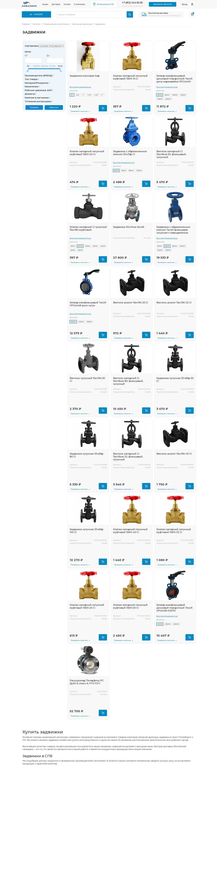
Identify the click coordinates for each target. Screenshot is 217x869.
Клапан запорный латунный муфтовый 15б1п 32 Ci (173, 531)
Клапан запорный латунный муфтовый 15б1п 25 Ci (87, 606)
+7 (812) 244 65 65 (132, 2)
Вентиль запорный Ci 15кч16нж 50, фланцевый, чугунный (171, 154)
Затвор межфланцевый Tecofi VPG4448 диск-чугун (88, 304)
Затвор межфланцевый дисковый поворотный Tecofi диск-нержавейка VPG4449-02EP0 (174, 80)
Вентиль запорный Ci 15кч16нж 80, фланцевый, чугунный (128, 381)
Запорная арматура (82, 24)
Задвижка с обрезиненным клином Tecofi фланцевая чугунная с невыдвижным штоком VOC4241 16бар (173, 231)
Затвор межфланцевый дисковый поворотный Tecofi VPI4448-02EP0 (174, 608)
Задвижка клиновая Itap (85, 75)
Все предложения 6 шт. (80, 87)
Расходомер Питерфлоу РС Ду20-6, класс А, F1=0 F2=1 (87, 682)
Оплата (67, 4)
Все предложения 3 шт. (167, 616)
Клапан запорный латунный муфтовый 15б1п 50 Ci (130, 606)
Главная (26, 24)
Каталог (36, 14)
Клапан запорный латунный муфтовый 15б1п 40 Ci (130, 531)
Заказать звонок (162, 4)
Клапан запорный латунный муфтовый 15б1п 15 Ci (130, 77)
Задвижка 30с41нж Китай (128, 227)
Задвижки (100, 24)
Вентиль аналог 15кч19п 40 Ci (174, 453)
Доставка (56, 4)
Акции (45, 4)
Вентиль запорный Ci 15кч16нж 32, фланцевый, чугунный (128, 456)
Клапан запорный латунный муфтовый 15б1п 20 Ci (87, 153)
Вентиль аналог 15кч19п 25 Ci (130, 302)
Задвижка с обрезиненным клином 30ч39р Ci (130, 153)
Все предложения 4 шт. (124, 162)
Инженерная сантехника (56, 24)
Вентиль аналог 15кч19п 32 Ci (173, 302)
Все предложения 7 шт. (80, 238)
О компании (79, 4)
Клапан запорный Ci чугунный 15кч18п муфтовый (88, 228)
